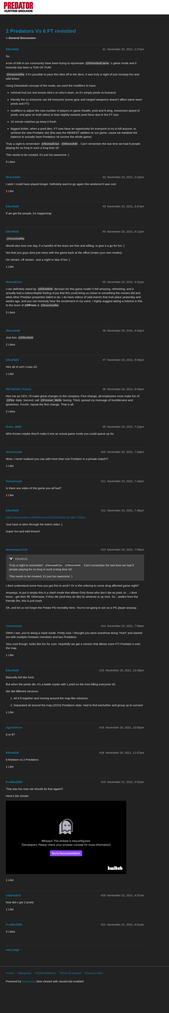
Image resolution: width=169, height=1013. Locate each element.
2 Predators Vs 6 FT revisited (41, 31)
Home (10, 973)
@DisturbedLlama (97, 63)
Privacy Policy (94, 973)
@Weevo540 (70, 143)
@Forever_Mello (51, 400)
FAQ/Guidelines (45, 973)
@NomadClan (50, 143)
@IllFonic (30, 305)
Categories (24, 973)
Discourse (28, 981)
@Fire (10, 400)
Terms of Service (70, 973)
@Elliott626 (45, 289)
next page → (14, 949)
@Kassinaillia (15, 74)
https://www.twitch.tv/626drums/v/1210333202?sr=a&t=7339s (45, 517)
